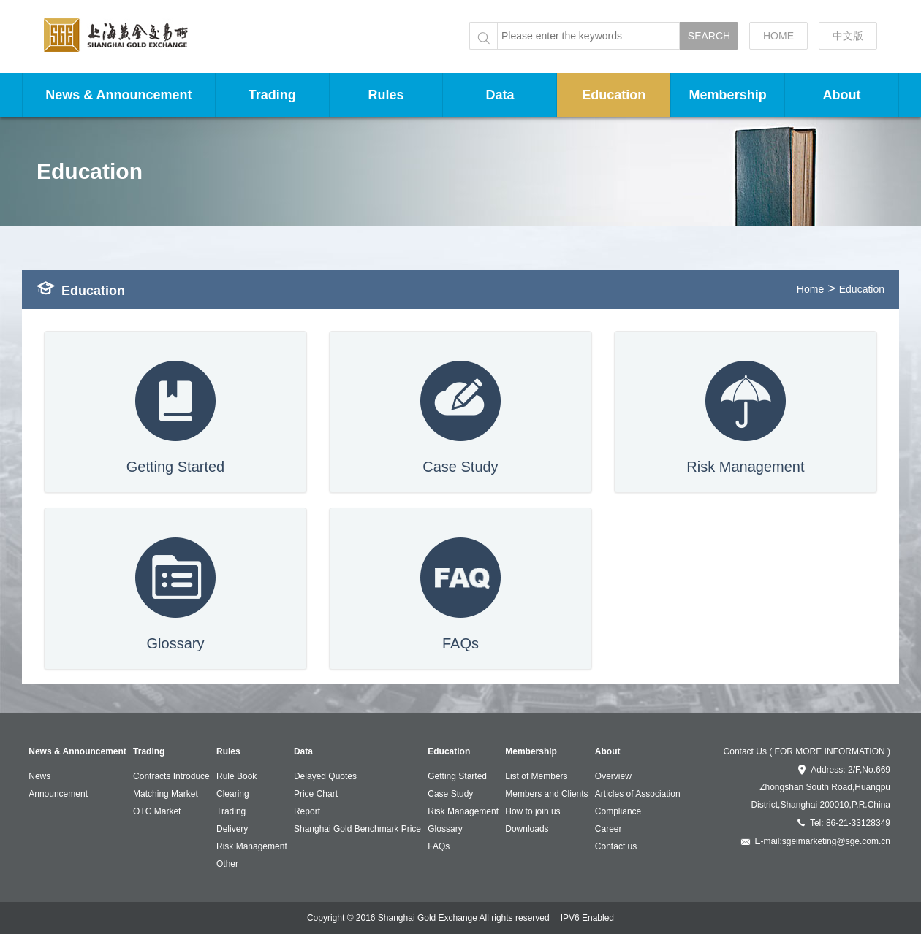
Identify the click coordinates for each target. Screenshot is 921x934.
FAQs (439, 846)
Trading (272, 95)
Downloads (526, 829)
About (842, 95)
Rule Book (236, 776)
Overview (613, 776)
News (39, 776)
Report (307, 811)
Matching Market (165, 794)
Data (499, 95)
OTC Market (157, 811)
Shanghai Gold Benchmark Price (357, 829)
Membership (728, 95)
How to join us (532, 811)
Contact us (616, 846)
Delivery (232, 829)
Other (227, 864)
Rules (386, 95)
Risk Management (251, 846)
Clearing (232, 794)
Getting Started (457, 776)
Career (608, 829)
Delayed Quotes (325, 776)
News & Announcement (118, 95)
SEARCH (709, 36)
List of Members (536, 776)
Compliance (618, 811)
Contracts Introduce (171, 776)
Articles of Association (638, 794)
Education (613, 95)
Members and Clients (546, 794)
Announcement (58, 794)
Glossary (445, 829)
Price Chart (316, 794)
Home (810, 289)
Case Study (450, 794)
